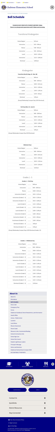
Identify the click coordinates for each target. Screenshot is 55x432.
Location (13, 320)
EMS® (24, 430)
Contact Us (13, 398)
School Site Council (16, 339)
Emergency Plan (15, 307)
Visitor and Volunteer (16, 347)
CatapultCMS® (19, 430)
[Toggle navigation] (52, 7)
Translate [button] (26, 2)
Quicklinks (13, 403)
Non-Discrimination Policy (16, 420)
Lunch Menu (14, 323)
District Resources (15, 408)
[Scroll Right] (52, 364)
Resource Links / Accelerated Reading (20, 331)
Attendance (14, 299)
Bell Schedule (24, 13)
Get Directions (17, 390)
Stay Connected (14, 413)
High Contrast (13, 423)
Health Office (14, 315)
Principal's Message (16, 344)
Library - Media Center (16, 318)
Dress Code (14, 304)
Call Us (38, 390)
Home (9, 13)
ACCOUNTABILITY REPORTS (18, 352)
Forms (12, 310)
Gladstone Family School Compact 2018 (21, 350)
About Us (15, 13)
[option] (9, 364)
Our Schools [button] (11, 2)
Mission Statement (16, 326)
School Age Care (15, 336)
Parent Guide (14, 328)
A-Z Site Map (12, 426)
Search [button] (18, 2)
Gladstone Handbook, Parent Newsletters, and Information (26, 312)
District (3, 2)
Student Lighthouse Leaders (18, 342)
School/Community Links (17, 334)
